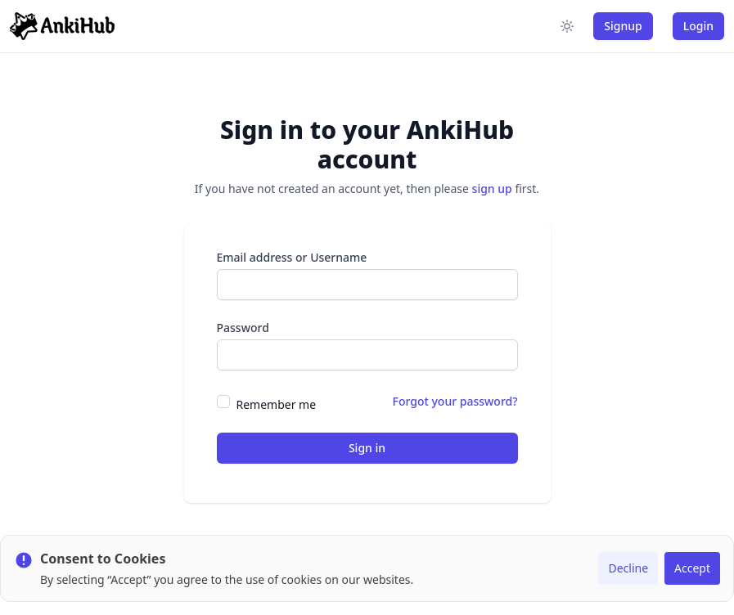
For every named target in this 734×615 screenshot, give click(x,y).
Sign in (367, 448)
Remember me (276, 404)
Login (698, 26)
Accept (692, 568)
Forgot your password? (455, 401)
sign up (492, 188)
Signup (623, 26)
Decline (628, 568)
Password (243, 327)
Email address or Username (292, 257)
